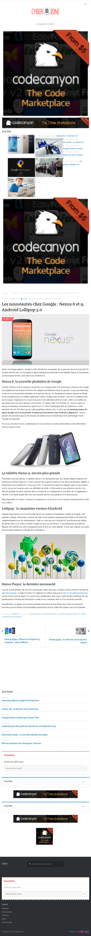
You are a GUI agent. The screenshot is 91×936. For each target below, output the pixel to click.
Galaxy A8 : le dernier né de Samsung (20, 708)
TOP (4, 864)
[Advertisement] (45, 668)
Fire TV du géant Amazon (74, 593)
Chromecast (35, 614)
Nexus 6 (69, 614)
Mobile (15, 293)
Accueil (5, 293)
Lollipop (61, 614)
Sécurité (5, 915)
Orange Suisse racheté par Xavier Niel (20, 717)
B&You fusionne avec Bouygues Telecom (21, 743)
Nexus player (11, 593)
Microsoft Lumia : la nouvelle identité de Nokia (25, 734)
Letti (25, 299)
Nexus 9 (76, 614)
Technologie (7, 922)
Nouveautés (7, 912)
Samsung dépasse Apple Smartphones (20, 700)
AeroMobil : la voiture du (73, 142)
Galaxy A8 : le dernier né (66, 136)
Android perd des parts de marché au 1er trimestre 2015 (29, 726)
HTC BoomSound (49, 614)
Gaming (5, 908)
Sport (4, 919)
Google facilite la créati (72, 148)
